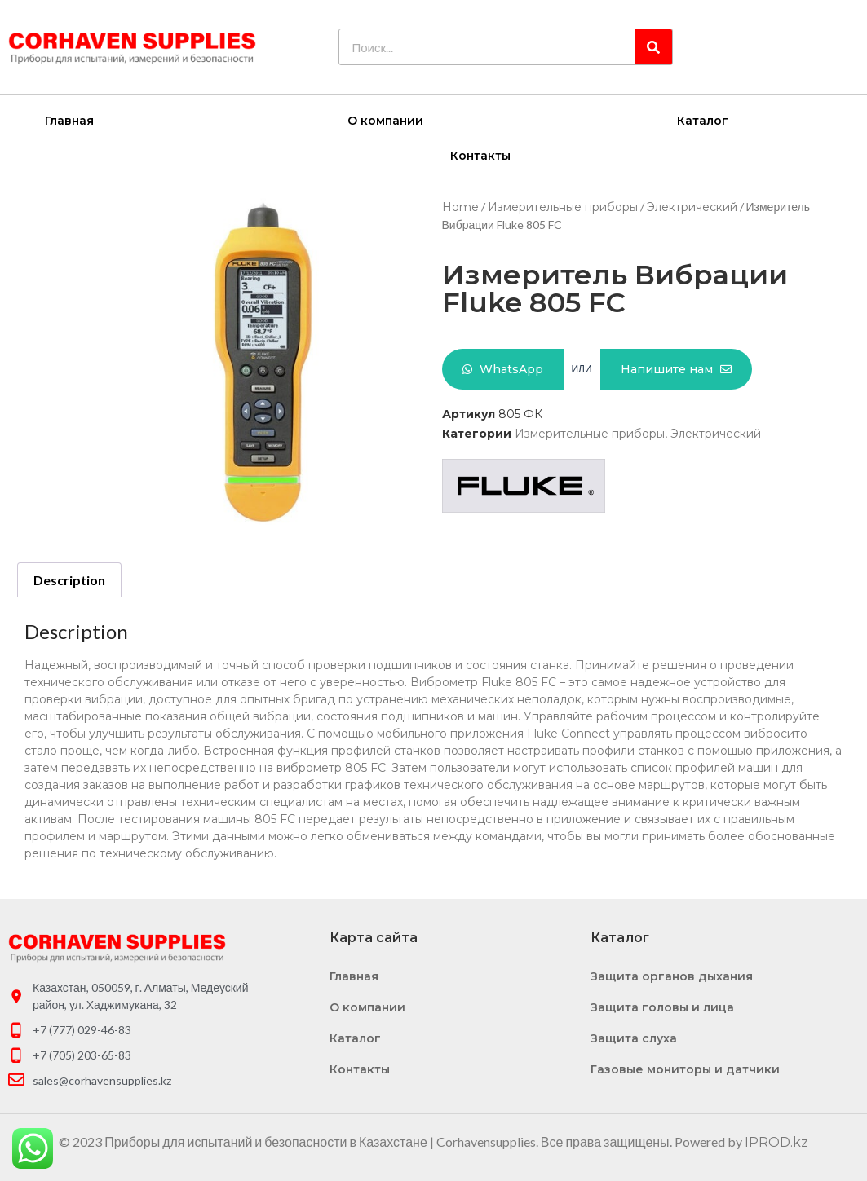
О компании (385, 119)
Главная (69, 119)
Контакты (480, 155)
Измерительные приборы (563, 206)
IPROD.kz (776, 1141)
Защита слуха (634, 1037)
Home (460, 206)
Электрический (692, 206)
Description (69, 579)
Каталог (702, 119)
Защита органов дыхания (672, 975)
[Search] (653, 46)
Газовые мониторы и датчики (685, 1068)
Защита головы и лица (662, 1006)
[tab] (69, 579)
